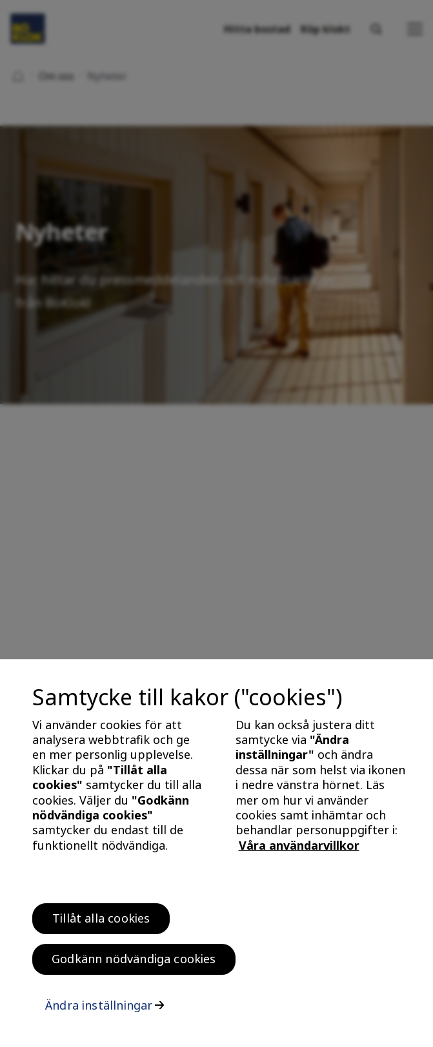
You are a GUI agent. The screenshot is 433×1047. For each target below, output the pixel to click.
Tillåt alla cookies (101, 922)
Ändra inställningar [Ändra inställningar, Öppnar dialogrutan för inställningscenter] (98, 1009)
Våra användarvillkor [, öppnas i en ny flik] (299, 849)
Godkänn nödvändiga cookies (134, 963)
